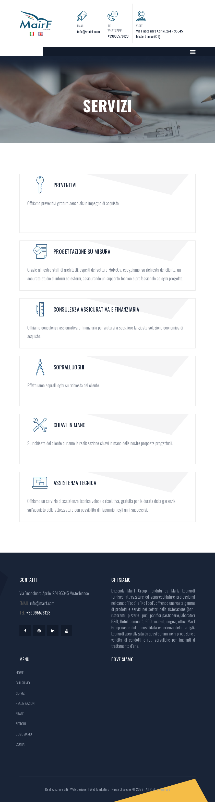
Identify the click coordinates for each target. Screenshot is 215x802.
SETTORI (21, 723)
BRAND (20, 713)
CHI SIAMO (23, 682)
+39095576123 (118, 36)
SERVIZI (21, 693)
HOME (19, 672)
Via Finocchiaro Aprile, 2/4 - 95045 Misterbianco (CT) (159, 33)
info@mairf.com (88, 31)
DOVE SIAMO (24, 734)
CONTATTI (22, 744)
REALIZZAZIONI (25, 703)
